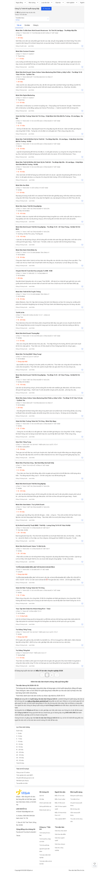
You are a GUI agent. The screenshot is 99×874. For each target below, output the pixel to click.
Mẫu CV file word (60, 803)
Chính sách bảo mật (45, 803)
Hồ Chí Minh (20, 79)
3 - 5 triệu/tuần (22, 616)
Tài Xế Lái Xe (20, 312)
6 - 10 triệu (20, 658)
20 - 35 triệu (21, 532)
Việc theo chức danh (61, 831)
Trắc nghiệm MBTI (60, 819)
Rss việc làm (73, 870)
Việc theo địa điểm (60, 834)
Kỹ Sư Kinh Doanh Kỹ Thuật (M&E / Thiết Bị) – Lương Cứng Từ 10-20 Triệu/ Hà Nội (43, 525)
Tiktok (18, 836)
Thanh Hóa (20, 56)
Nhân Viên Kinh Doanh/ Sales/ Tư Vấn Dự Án (31, 546)
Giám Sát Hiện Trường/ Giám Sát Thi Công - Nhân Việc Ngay (36, 421)
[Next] (57, 675)
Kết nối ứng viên (75, 809)
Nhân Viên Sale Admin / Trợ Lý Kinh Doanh (30, 505)
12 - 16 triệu (20, 257)
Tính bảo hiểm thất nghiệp (44, 856)
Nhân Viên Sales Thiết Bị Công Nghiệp (29, 206)
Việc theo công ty (60, 844)
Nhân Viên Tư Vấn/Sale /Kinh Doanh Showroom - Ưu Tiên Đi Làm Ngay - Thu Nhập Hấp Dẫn (46, 30)
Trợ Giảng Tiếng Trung (23, 630)
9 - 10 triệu (20, 341)
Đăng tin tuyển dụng (76, 796)
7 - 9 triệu (20, 58)
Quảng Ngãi (20, 655)
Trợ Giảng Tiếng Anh (23, 650)
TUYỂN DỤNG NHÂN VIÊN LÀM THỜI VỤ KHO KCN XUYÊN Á (35, 567)
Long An (19, 572)
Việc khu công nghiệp (59, 849)
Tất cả (19, 25)
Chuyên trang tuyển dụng (76, 804)
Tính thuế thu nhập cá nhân (45, 840)
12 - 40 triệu (20, 213)
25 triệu (19, 278)
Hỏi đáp (41, 799)
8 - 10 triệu (20, 102)
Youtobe (26, 832)
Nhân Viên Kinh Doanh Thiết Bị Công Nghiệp (31, 484)
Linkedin (32, 832)
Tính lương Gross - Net (45, 834)
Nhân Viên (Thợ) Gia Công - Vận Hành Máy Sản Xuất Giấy (35, 463)
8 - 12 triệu (20, 192)
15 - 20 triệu (20, 320)
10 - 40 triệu (21, 236)
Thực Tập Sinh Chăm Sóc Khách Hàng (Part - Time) (33, 609)
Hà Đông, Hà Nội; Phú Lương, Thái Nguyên (29, 234)
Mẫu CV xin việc (59, 796)
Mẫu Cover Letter (60, 799)
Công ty (35, 25)
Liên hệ (41, 796)
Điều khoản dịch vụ (45, 810)
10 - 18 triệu (20, 449)
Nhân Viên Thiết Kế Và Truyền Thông (28, 292)
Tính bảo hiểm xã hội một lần (45, 862)
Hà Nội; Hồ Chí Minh (23, 211)
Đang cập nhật (21, 361)
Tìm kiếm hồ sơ (74, 799)
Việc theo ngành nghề (60, 839)
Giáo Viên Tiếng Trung (23, 442)
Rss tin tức (80, 870)
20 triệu (19, 82)
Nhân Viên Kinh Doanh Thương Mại (27, 333)
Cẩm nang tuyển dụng (75, 813)
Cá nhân (27, 25)
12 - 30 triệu (20, 491)
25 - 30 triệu (21, 553)
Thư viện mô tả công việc (76, 820)
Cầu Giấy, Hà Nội (22, 530)
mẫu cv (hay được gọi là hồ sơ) (38, 701)
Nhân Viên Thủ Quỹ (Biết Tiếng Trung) (28, 354)
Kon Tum (19, 317)
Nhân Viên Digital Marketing (25, 95)
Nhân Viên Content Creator (25, 51)
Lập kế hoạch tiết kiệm (44, 850)
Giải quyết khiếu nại (45, 806)
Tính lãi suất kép (44, 845)
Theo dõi (46, 9)
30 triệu (19, 38)
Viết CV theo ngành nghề (60, 807)
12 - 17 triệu (20, 125)
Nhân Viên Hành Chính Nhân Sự (26, 250)
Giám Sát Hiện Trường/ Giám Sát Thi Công (30, 588)
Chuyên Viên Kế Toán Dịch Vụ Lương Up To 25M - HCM (34, 271)
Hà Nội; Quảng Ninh (23, 447)
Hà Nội (19, 35)
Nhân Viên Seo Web (22, 185)
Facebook (19, 832)
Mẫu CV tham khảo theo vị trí (60, 813)
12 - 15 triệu (20, 148)
